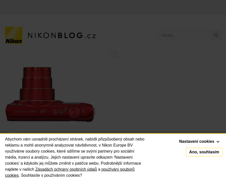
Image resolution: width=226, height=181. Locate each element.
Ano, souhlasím (204, 152)
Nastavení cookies (199, 141)
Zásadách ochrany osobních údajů (66, 169)
